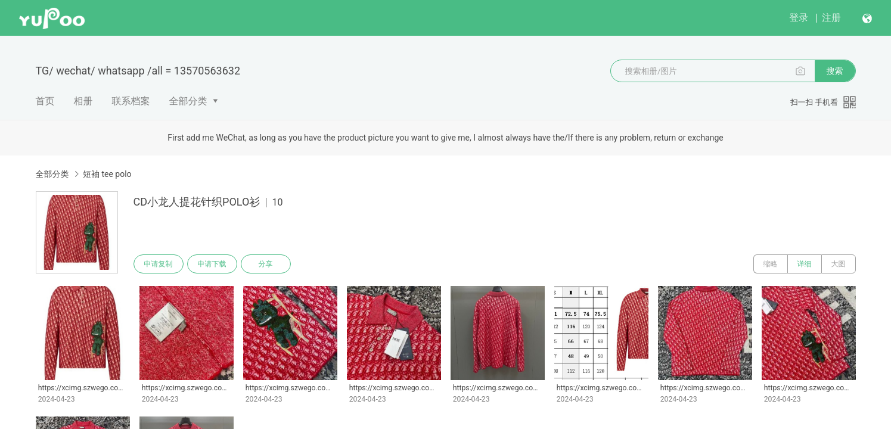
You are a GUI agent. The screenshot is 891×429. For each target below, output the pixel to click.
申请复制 (158, 264)
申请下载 (212, 264)
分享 (266, 264)
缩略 (770, 264)
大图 (838, 264)
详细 (804, 264)
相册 (83, 101)
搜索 (835, 71)
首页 (45, 101)
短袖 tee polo (107, 174)
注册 (831, 17)
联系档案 (131, 101)
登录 (798, 17)
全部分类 (188, 101)
